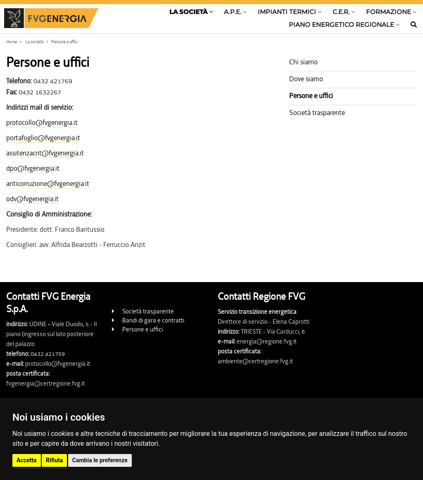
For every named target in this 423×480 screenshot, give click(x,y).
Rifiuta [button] (54, 460)
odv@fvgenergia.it (32, 198)
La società (34, 42)
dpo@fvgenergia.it (32, 168)
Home (11, 42)
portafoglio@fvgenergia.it (43, 137)
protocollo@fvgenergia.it (42, 122)
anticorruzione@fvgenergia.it (47, 183)
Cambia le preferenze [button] (100, 460)
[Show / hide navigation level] (191, 13)
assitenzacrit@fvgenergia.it (45, 153)
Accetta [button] (27, 460)
